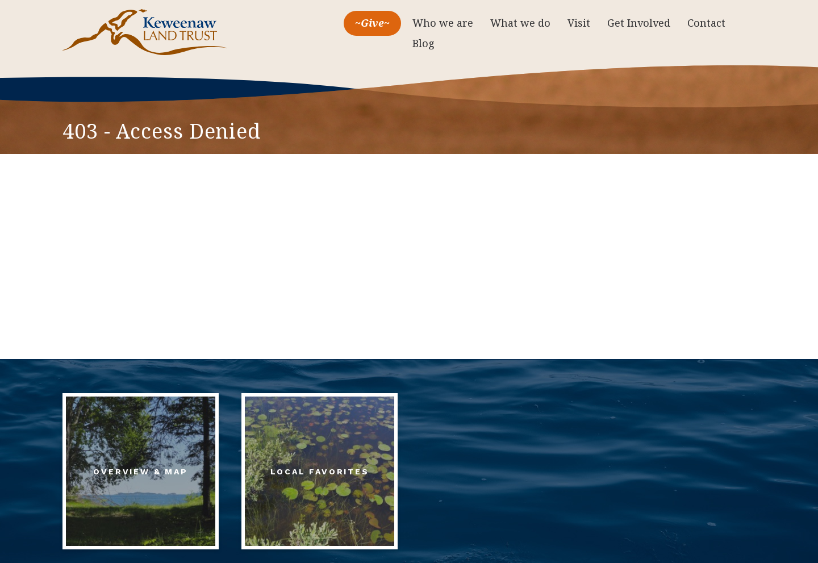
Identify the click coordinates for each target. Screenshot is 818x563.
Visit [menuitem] (578, 23)
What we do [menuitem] (520, 23)
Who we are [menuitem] (442, 23)
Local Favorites (319, 471)
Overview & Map (140, 471)
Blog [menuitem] (423, 43)
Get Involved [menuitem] (638, 23)
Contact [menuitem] (706, 23)
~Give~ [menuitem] (372, 23)
